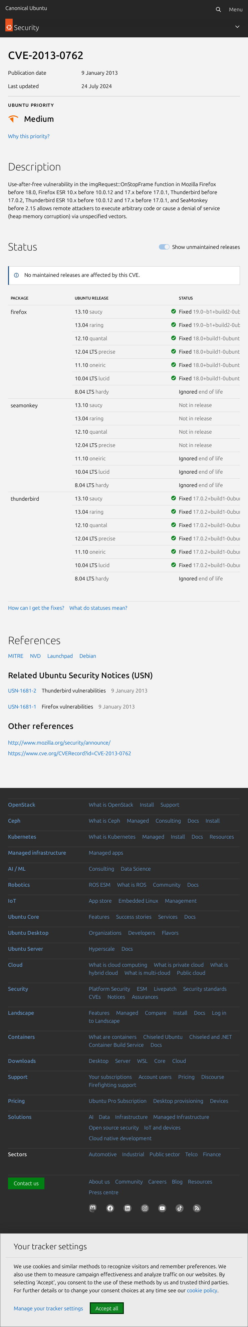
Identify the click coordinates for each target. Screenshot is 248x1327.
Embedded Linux (138, 901)
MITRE (15, 656)
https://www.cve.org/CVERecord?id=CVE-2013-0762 (69, 753)
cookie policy (202, 1290)
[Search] (218, 9)
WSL (142, 1061)
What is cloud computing (118, 965)
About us (99, 1182)
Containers (21, 1037)
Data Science (136, 869)
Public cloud (191, 973)
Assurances (145, 997)
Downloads (22, 1061)
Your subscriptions (110, 1077)
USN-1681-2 (22, 691)
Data (104, 1117)
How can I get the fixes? (36, 608)
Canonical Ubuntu (26, 8)
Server (123, 1061)
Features (99, 917)
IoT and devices (162, 1128)
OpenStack (21, 805)
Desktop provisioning (178, 1101)
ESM (142, 989)
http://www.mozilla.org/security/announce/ (59, 743)
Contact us (26, 1183)
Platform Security (109, 989)
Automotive (103, 1154)
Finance (212, 1154)
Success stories (134, 917)
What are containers (113, 1037)
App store (100, 901)
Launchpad (60, 656)
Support (170, 805)
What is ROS (131, 885)
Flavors (170, 933)
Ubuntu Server (25, 949)
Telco (191, 1154)
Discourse (212, 1077)
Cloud (15, 965)
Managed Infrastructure (181, 1117)
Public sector (165, 1154)
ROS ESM (99, 885)
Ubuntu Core (23, 917)
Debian (87, 656)
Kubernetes (22, 837)
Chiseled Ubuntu (163, 1037)
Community (167, 885)
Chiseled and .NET (210, 1037)
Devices (219, 1101)
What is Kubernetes (112, 837)
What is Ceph (104, 821)
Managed (138, 821)
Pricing (186, 1077)
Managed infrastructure (37, 853)
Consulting (168, 821)
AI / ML (17, 869)
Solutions (19, 1117)
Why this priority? (28, 136)
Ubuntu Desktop (28, 933)
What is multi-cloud (147, 973)
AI (91, 1117)
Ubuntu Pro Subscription (118, 1101)
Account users (155, 1077)
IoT (12, 901)
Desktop (98, 1061)
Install (147, 805)
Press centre (103, 1192)
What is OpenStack (111, 805)
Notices (116, 997)
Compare (156, 1013)
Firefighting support (112, 1085)
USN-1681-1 (22, 707)
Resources (222, 837)
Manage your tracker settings (48, 1308)
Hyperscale (102, 949)
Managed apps (106, 853)
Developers (141, 933)
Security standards (205, 989)
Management (181, 901)
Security (18, 989)
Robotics (19, 885)
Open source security (114, 1128)
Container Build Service (116, 1045)
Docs (193, 821)
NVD (35, 656)
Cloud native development (120, 1138)
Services (168, 917)
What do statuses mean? (98, 608)
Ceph (14, 821)
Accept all (106, 1308)
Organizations (105, 933)
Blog (177, 1182)
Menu (236, 9)
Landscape (21, 1013)
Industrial (133, 1154)
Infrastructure (131, 1117)
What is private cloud (179, 965)
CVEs (95, 997)
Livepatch (165, 989)
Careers (157, 1182)
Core (160, 1061)
